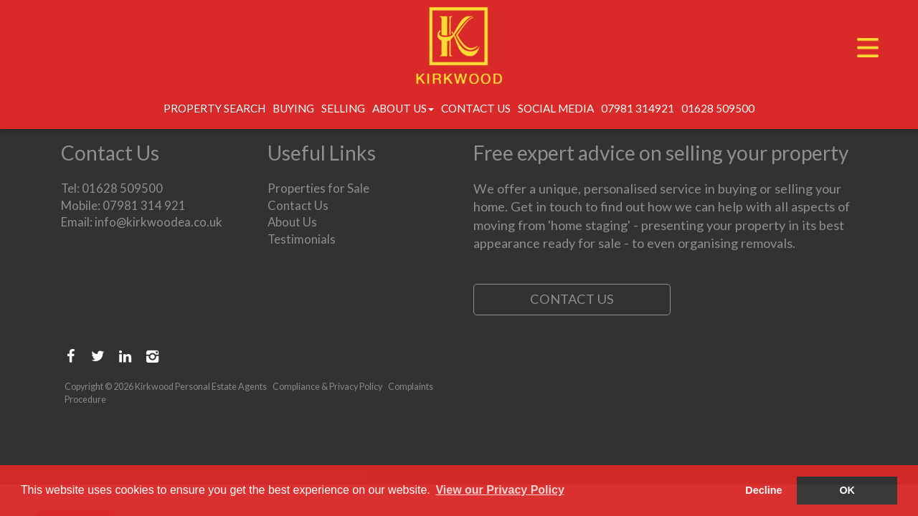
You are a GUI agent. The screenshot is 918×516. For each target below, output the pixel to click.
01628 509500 (717, 108)
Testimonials (302, 239)
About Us (403, 108)
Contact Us (476, 108)
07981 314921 (637, 108)
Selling (343, 108)
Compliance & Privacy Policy (327, 386)
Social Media (556, 108)
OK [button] (847, 490)
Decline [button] (763, 490)
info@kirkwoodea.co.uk (158, 221)
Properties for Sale (318, 188)
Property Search (214, 108)
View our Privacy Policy (499, 490)
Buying (293, 108)
